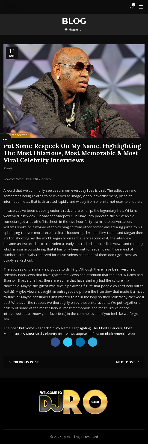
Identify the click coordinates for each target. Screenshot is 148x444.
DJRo (66, 437)
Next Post (125, 362)
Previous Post (26, 362)
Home (73, 29)
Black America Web (120, 333)
